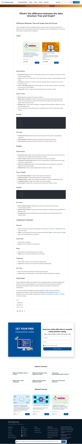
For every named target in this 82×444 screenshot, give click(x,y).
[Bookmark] (22, 311)
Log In (70, 2)
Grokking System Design (53, 435)
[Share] (24, 311)
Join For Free (76, 2)
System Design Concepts (53, 432)
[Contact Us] (62, 2)
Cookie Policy (55, 441)
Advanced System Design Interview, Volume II (66, 438)
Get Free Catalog (57, 348)
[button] (22, 2)
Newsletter (50, 437)
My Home (58, 2)
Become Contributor (12, 437)
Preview (37, 63)
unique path (52, 229)
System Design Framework (53, 430)
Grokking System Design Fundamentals (66, 435)
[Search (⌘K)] (67, 2)
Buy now (52, 6)
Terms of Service (38, 432)
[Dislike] (20, 311)
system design (56, 294)
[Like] (18, 311)
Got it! (63, 441)
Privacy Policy (37, 428)
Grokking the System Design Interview (49, 292)
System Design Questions (53, 434)
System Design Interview (53, 428)
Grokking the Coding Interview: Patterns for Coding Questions (67, 429)
